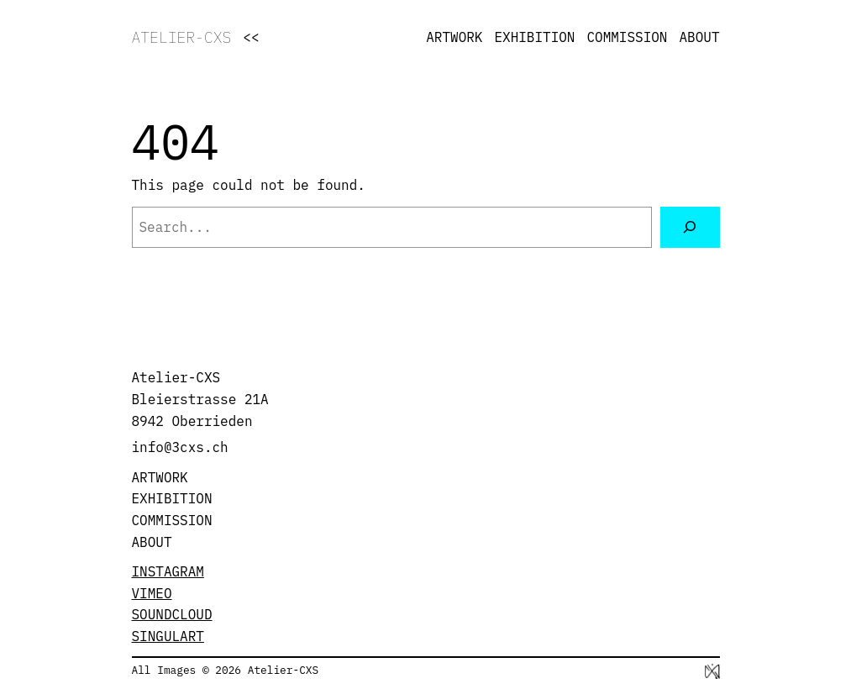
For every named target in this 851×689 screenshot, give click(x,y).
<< (251, 37)
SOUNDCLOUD (172, 614)
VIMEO (152, 593)
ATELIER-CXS (182, 37)
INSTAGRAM (168, 571)
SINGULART (168, 636)
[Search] (690, 227)
